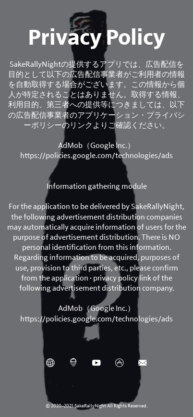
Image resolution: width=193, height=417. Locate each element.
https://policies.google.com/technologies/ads (96, 155)
